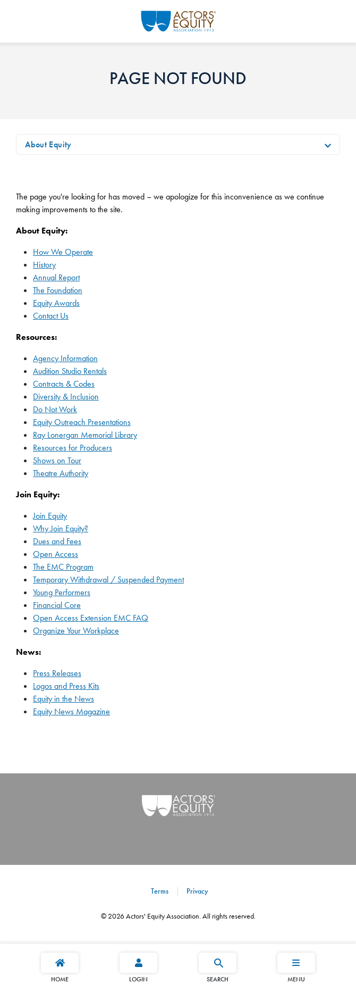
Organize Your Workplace (76, 630)
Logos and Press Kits (66, 685)
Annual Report (56, 277)
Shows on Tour (57, 460)
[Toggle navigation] (328, 144)
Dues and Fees (57, 541)
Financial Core (57, 605)
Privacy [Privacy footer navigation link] (196, 891)
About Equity (48, 144)
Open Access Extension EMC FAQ (90, 617)
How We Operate (63, 251)
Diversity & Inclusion (66, 396)
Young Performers (61, 592)
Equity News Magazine (71, 711)
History (44, 264)
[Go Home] (178, 19)
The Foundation (57, 290)
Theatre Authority (60, 473)
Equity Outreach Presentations (82, 422)
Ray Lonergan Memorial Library (85, 434)
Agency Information (65, 358)
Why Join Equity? (60, 528)
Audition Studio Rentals (70, 371)
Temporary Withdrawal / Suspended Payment (108, 579)
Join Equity (50, 515)
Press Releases (57, 673)
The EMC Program (63, 566)
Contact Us (51, 315)
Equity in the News (63, 698)
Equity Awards (56, 303)
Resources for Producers (72, 447)
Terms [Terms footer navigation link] (159, 891)
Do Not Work (55, 409)
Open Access (55, 554)
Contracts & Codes (64, 383)
